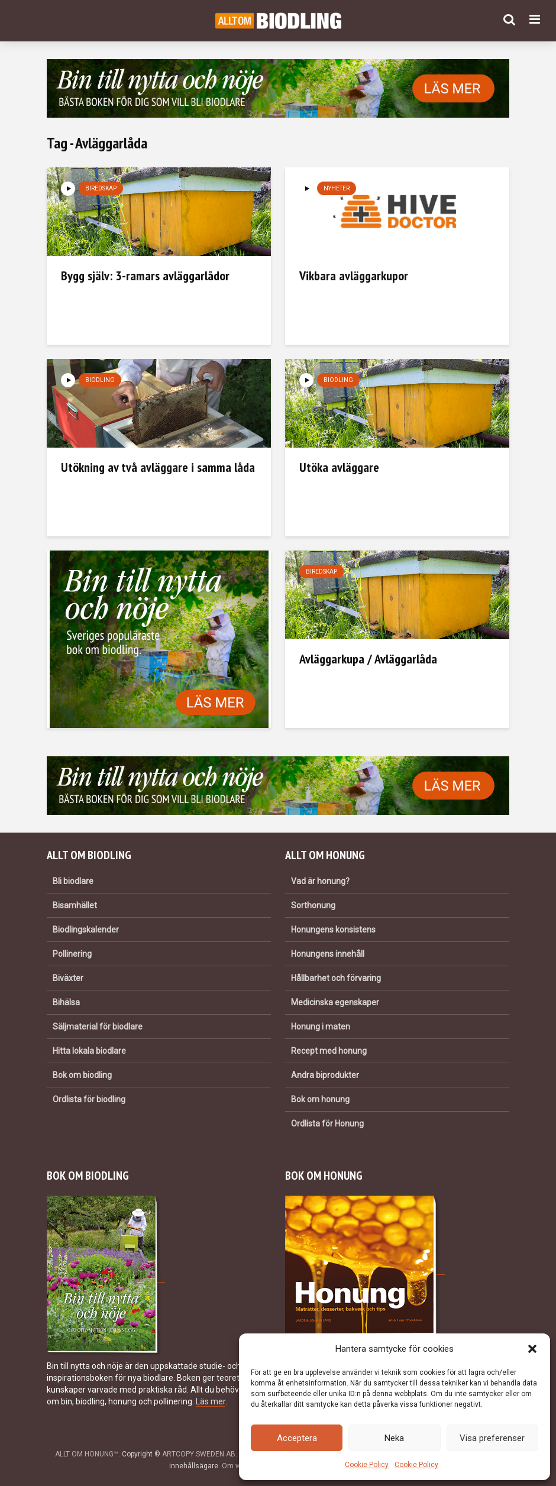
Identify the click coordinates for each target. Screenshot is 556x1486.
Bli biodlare (73, 881)
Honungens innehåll (327, 954)
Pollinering (72, 954)
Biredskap (101, 188)
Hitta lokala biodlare (89, 1051)
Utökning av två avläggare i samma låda (158, 467)
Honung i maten (320, 1026)
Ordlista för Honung (327, 1123)
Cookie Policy (367, 1465)
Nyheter (337, 188)
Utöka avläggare (339, 467)
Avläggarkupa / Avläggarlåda (368, 658)
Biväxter (68, 978)
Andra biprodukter (325, 1075)
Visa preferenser (492, 1438)
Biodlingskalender (86, 929)
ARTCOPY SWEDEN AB (198, 1454)
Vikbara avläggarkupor (353, 275)
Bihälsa (66, 1002)
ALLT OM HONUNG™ (86, 1454)
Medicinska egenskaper (335, 1002)
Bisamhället (75, 905)
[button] (532, 1349)
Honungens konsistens (333, 929)
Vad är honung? (320, 881)
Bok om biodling (82, 1075)
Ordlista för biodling (89, 1099)
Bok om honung (320, 1099)
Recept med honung (329, 1051)
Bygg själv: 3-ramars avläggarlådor (145, 275)
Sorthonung (313, 905)
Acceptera (297, 1438)
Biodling (100, 380)
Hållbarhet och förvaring (336, 978)
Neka (394, 1438)
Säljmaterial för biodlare (98, 1026)
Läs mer (210, 1401)
